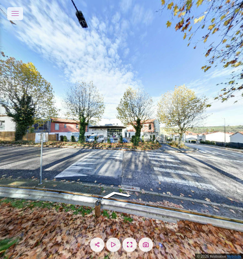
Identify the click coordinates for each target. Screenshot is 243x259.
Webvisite (234, 256)
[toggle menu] (15, 13)
